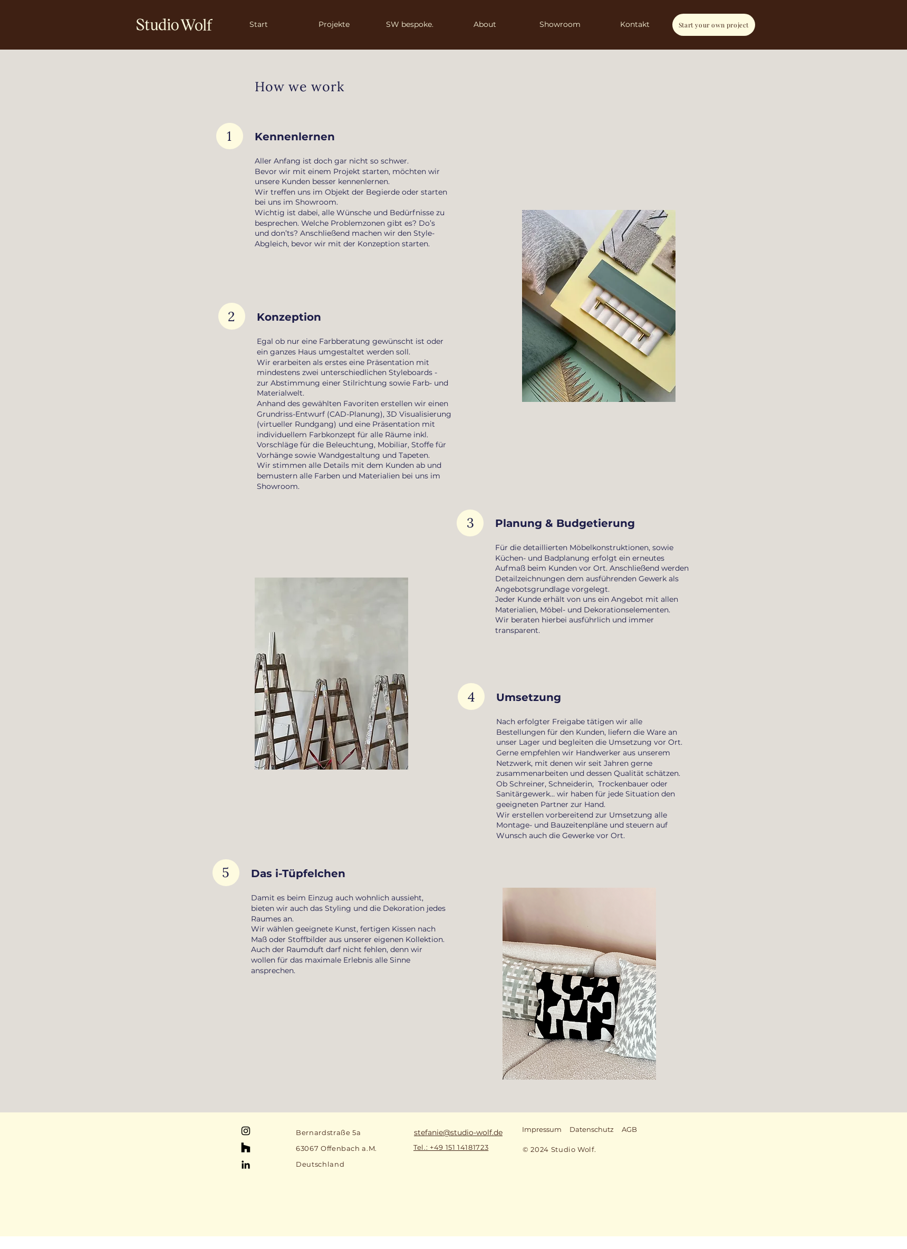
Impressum (542, 1129)
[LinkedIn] (246, 1164)
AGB (629, 1129)
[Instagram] (246, 1131)
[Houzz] (246, 1148)
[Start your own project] (713, 25)
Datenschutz (592, 1129)
